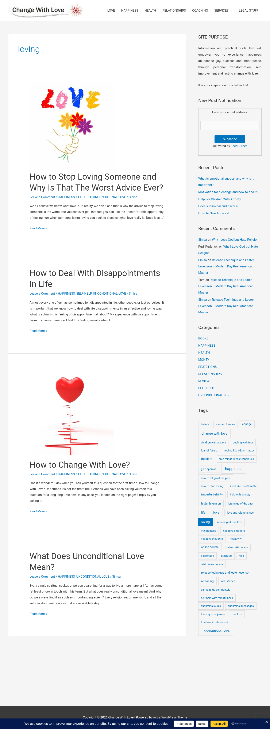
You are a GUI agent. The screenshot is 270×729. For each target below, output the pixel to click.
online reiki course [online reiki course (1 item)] (237, 547)
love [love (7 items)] (216, 512)
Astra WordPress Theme (170, 717)
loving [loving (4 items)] (205, 522)
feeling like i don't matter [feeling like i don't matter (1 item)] (239, 450)
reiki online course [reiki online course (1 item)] (212, 564)
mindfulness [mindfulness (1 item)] (208, 530)
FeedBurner (239, 146)
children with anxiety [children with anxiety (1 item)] (213, 442)
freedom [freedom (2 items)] (206, 459)
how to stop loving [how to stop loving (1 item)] (212, 486)
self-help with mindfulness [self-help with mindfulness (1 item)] (217, 597)
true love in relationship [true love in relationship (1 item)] (215, 622)
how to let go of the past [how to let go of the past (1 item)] (216, 478)
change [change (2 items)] (247, 424)
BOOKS (203, 338)
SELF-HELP (84, 197)
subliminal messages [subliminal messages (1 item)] (241, 606)
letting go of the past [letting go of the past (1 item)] (240, 503)
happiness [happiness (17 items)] (233, 468)
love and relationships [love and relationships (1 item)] (240, 512)
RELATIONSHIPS (174, 10)
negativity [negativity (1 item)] (236, 538)
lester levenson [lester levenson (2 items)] (211, 503)
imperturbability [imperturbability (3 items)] (212, 494)
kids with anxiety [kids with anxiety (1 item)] (240, 494)
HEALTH (150, 10)
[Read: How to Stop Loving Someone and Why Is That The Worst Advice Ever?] (72, 124)
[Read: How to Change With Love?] (72, 412)
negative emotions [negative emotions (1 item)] (234, 530)
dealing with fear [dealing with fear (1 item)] (243, 442)
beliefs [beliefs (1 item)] (205, 424)
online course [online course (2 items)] (210, 547)
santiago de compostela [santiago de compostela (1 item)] (215, 589)
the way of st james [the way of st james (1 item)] (213, 614)
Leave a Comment (42, 197)
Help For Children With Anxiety (219, 199)
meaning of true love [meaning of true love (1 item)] (229, 522)
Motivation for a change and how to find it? (228, 192)
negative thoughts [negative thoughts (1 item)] (212, 538)
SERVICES (221, 10)
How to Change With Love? (80, 465)
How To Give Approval (213, 213)
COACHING (200, 10)
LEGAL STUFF (248, 10)
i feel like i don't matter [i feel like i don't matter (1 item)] (244, 486)
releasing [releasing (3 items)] (207, 581)
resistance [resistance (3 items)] (228, 581)
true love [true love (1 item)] (237, 614)
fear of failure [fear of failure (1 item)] (209, 450)
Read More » (38, 228)
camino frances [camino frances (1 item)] (225, 424)
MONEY (203, 360)
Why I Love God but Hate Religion (235, 240)
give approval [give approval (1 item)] (209, 469)
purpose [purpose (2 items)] (226, 555)
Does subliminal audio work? (218, 206)
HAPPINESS (129, 10)
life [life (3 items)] (203, 512)
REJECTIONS (207, 367)
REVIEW (203, 381)
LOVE (111, 10)
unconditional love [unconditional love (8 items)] (216, 631)
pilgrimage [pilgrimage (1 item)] (207, 555)
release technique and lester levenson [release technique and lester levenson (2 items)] (225, 572)
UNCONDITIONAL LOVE (109, 197)
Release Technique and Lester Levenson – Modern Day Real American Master (226, 266)
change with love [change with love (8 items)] (214, 433)
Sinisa (202, 240)
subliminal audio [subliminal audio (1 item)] (211, 606)
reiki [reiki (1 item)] (241, 555)
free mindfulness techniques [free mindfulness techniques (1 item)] (236, 459)
